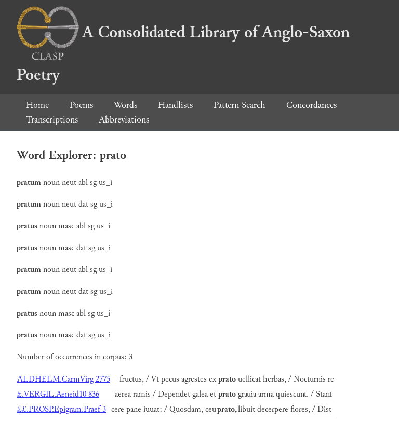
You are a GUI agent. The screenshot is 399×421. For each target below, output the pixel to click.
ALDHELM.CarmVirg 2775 (63, 379)
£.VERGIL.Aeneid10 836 (58, 394)
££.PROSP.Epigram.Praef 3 (61, 409)
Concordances (311, 105)
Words (125, 105)
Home (37, 105)
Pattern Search (239, 105)
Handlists (175, 105)
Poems (81, 105)
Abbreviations (124, 119)
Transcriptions (52, 119)
